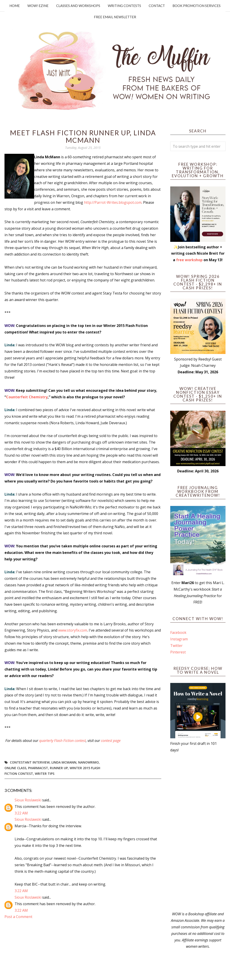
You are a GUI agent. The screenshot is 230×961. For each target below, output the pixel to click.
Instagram (179, 639)
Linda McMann (63, 762)
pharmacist (38, 768)
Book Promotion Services (196, 6)
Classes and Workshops (78, 6)
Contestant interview (30, 762)
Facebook (178, 632)
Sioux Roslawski (28, 800)
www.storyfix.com (72, 630)
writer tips (44, 773)
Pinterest (178, 652)
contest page (111, 740)
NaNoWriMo (88, 762)
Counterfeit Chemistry (27, 396)
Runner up (59, 768)
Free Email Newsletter (115, 17)
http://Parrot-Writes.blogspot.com (113, 202)
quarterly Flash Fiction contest (62, 740)
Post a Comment (18, 916)
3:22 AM (21, 813)
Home (14, 6)
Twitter (176, 645)
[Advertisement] (198, 832)
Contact (157, 6)
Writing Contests (124, 6)
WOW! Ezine (38, 6)
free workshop (189, 259)
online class (15, 768)
